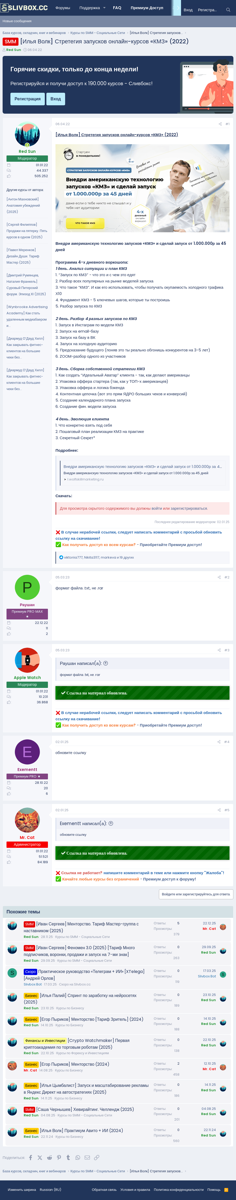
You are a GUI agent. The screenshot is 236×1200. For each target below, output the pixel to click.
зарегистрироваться (189, 508)
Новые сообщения (17, 21)
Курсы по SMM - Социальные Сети (82, 936)
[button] (104, 8)
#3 (226, 650)
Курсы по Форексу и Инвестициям (82, 1053)
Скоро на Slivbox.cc (75, 984)
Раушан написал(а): (81, 663)
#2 (226, 577)
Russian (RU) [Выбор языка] (50, 1189)
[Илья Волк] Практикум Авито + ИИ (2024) (81, 1131)
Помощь (213, 1189)
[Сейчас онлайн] (27, 145)
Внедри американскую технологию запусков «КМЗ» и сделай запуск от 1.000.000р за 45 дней (148, 466)
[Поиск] (228, 10)
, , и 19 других (99, 557)
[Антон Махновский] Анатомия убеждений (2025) (23, 205)
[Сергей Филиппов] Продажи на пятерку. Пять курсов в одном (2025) (27, 231)
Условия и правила (135, 1189)
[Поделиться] (220, 124)
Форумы (62, 7)
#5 (226, 810)
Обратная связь (104, 1189)
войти (157, 508)
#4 (226, 741)
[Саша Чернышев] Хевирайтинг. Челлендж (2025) (85, 1109)
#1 (227, 123)
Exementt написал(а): (83, 823)
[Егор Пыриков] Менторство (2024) (74, 1064)
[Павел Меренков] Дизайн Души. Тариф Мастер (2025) (23, 256)
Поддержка (89, 7)
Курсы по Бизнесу (70, 1008)
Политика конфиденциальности (179, 1189)
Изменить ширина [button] (22, 1189)
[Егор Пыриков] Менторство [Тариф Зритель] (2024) (92, 1019)
